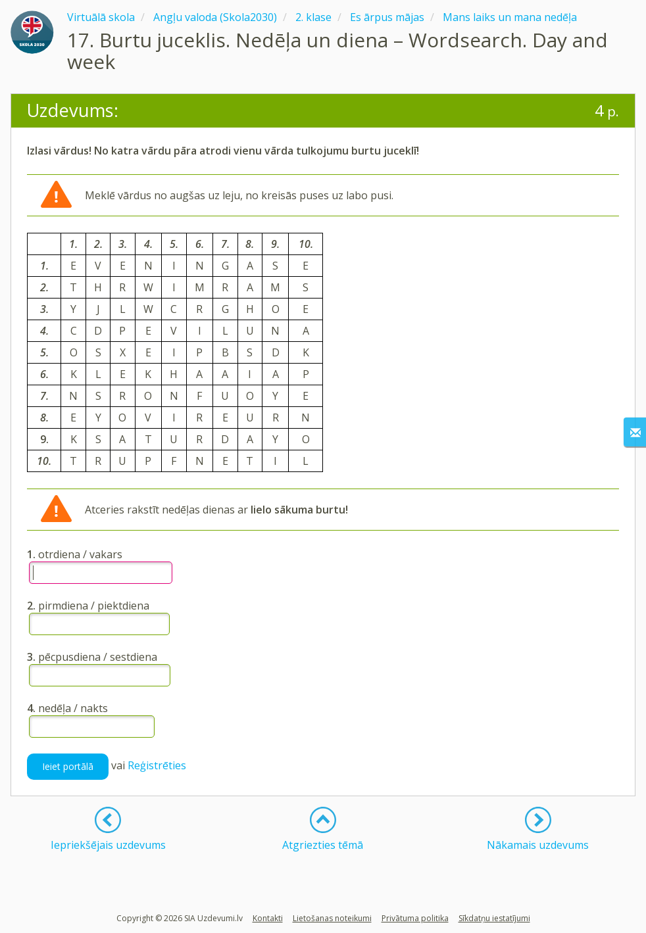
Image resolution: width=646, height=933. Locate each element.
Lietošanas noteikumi (332, 918)
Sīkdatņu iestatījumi (494, 918)
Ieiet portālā (67, 766)
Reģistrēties (157, 765)
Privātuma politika (415, 918)
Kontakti (268, 918)
